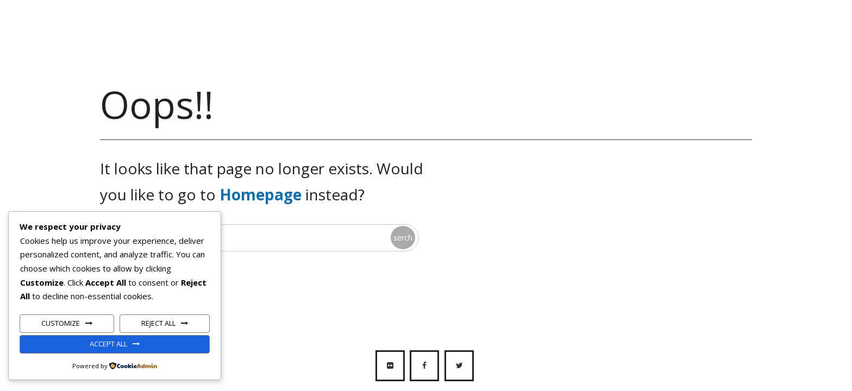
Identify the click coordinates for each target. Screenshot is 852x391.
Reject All (158, 323)
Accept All (108, 344)
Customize (60, 323)
